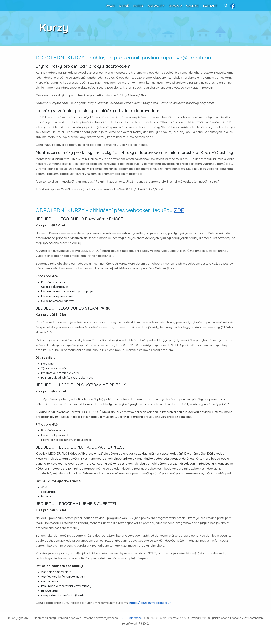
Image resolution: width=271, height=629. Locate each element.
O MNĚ (124, 5)
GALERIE (192, 5)
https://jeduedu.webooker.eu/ (150, 602)
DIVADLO (175, 5)
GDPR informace (131, 618)
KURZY (138, 5)
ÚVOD (110, 5)
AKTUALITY (156, 5)
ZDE (179, 210)
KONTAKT (210, 5)
